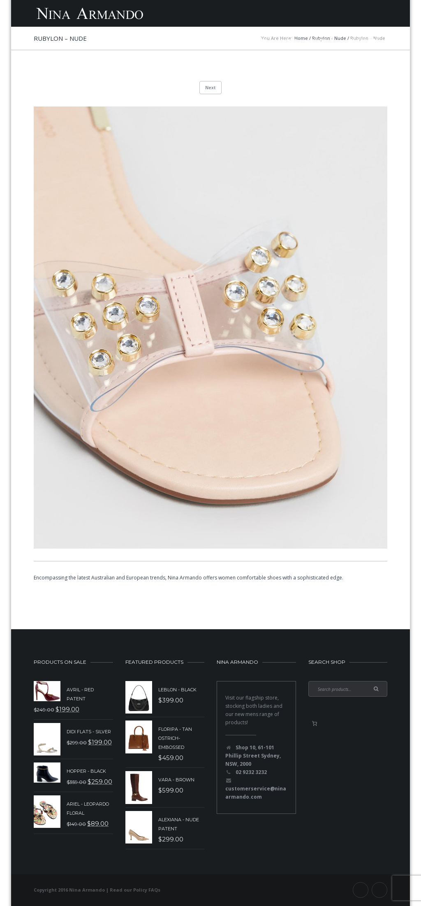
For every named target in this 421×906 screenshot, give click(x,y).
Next (210, 87)
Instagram (379, 890)
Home (113, 39)
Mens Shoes (252, 39)
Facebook (360, 890)
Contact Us (364, 39)
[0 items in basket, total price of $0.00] (314, 723)
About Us (322, 39)
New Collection (157, 39)
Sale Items (208, 39)
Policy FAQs (146, 890)
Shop (289, 39)
